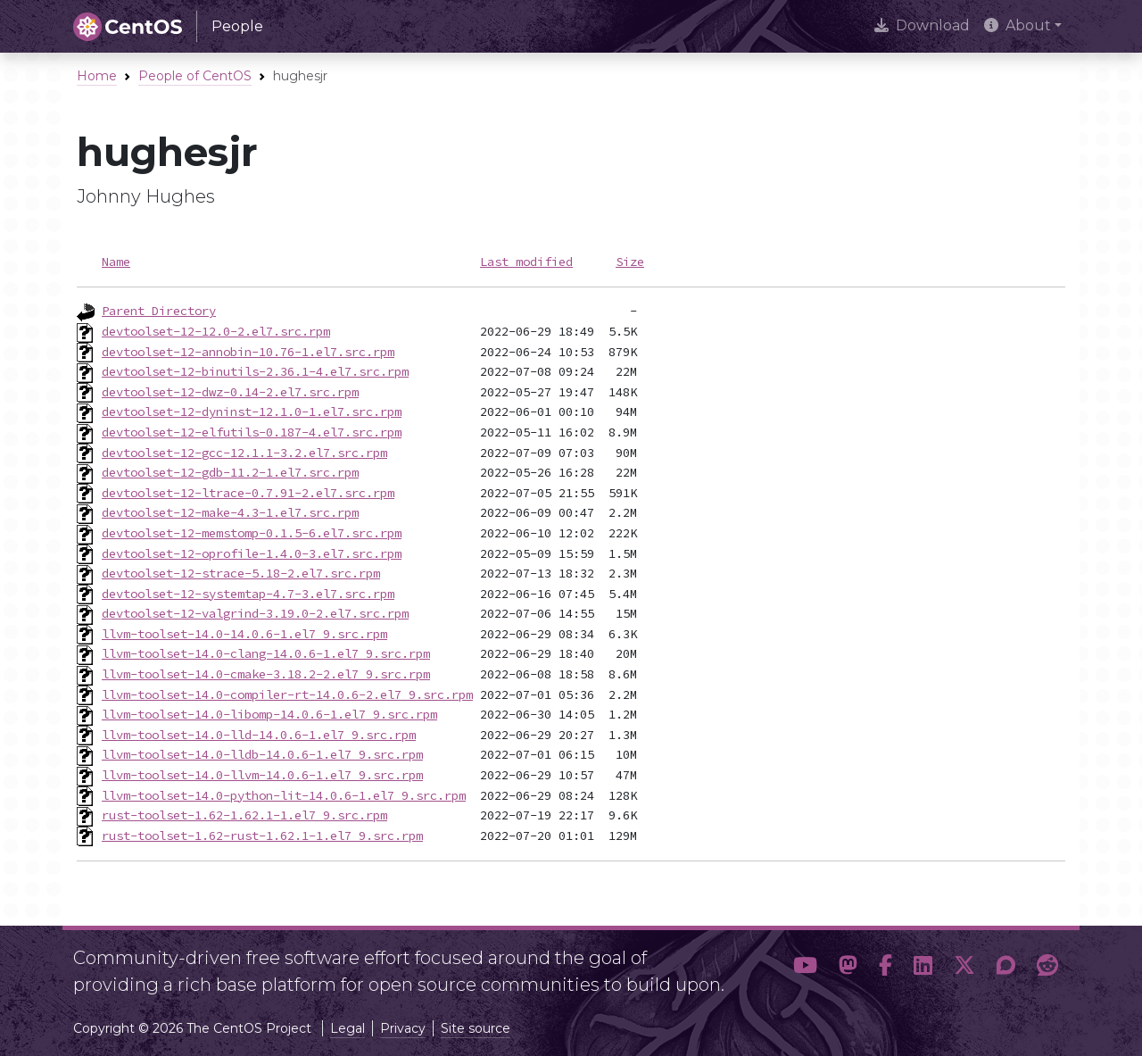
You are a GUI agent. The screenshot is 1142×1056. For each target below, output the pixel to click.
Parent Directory (159, 311)
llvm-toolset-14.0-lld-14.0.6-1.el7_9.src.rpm (259, 735)
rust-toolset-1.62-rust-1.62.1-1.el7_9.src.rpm (262, 835)
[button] (805, 965)
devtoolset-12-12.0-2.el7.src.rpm (216, 331)
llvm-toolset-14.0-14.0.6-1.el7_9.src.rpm (244, 634)
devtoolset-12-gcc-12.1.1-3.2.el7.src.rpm (244, 453)
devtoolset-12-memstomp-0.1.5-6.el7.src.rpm (251, 533)
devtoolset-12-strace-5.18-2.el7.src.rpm (241, 573)
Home (97, 76)
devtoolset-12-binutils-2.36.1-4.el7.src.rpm (255, 371)
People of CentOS (195, 76)
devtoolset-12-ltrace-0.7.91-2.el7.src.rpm (248, 493)
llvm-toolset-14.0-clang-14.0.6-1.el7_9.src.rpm (266, 653)
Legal (347, 1028)
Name (116, 262)
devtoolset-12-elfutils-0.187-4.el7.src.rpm (251, 432)
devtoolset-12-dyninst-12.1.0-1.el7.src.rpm (251, 411)
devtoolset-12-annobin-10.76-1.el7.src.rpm (248, 352)
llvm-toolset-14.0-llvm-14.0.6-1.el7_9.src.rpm (262, 775)
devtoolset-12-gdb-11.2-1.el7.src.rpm (230, 472)
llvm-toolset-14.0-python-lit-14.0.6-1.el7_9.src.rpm (284, 795)
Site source (475, 1028)
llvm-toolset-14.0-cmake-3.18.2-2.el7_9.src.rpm (266, 674)
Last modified (526, 262)
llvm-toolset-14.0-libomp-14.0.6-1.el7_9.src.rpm (269, 714)
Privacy (403, 1028)
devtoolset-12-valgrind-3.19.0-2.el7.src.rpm (255, 613)
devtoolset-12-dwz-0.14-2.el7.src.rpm (230, 392)
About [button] (1017, 25)
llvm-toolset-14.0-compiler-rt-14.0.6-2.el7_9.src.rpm (287, 694)
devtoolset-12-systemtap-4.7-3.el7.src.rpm (248, 594)
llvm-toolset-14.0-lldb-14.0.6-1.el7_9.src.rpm (262, 754)
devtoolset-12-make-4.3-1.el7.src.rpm (230, 512)
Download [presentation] (922, 25)
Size (630, 262)
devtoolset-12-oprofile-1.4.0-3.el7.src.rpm (251, 553)
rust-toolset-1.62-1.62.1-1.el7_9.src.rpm (244, 815)
